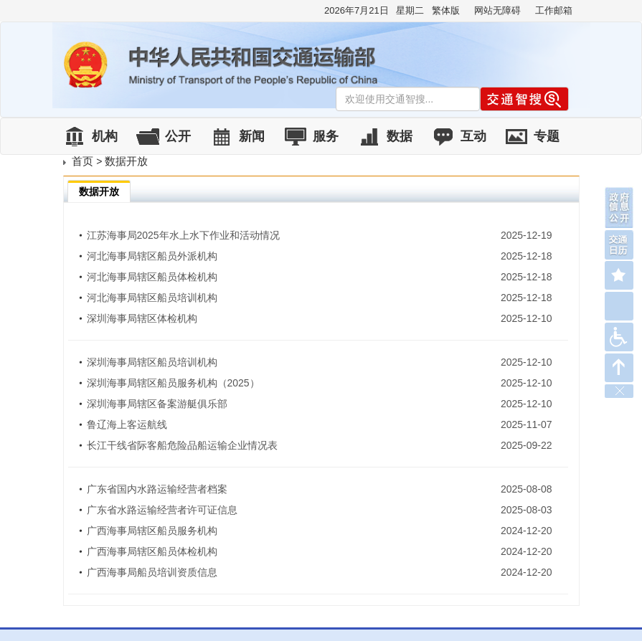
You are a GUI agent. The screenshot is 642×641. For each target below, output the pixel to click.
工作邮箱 (553, 10)
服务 (326, 136)
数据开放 (126, 161)
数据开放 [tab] (99, 191)
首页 (82, 161)
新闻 (252, 136)
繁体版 (446, 10)
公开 (178, 136)
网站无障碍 (497, 10)
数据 (399, 136)
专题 (547, 136)
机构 (105, 136)
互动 (473, 136)
